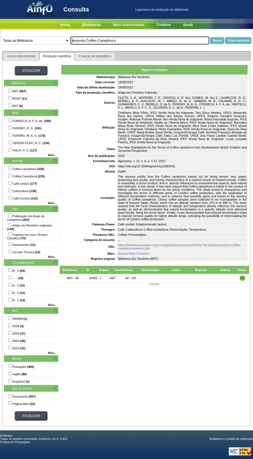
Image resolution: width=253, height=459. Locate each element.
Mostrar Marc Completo (133, 253)
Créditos (164, 25)
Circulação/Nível (23, 262)
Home (65, 25)
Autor (15, 112)
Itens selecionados (129, 25)
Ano (14, 310)
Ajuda (188, 25)
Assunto (17, 160)
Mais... (52, 155)
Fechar (154, 284)
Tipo (15, 208)
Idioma (16, 358)
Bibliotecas (91, 25)
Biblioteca (18, 83)
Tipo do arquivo (22, 388)
